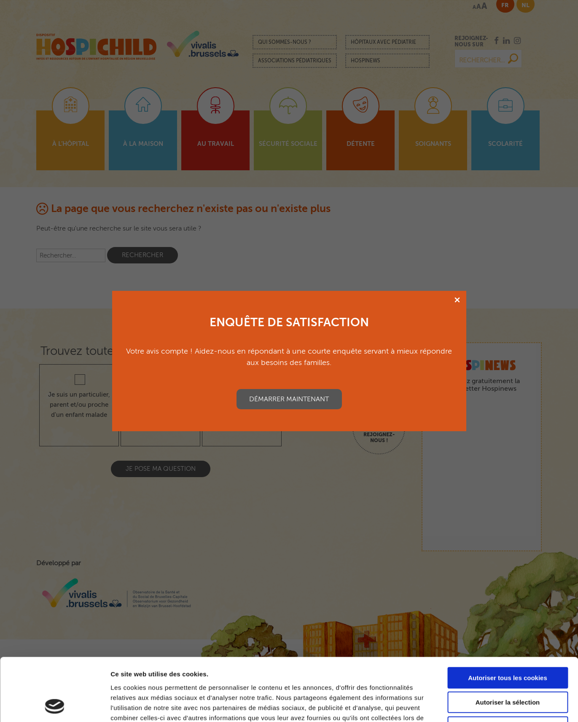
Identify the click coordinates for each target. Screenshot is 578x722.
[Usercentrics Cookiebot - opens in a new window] (54, 705)
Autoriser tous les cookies (507, 619)
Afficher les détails (464, 705)
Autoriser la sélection (508, 643)
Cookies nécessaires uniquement (507, 668)
